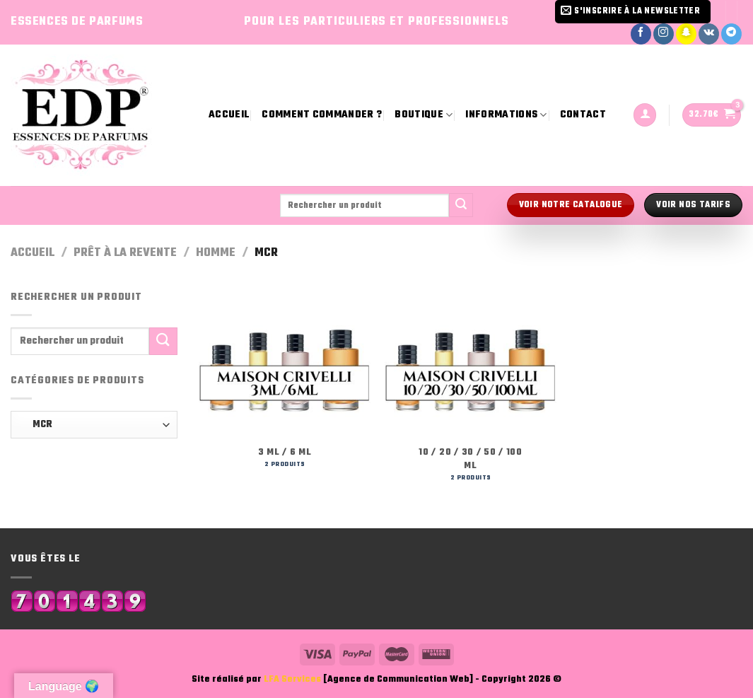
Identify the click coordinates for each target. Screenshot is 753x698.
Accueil (229, 115)
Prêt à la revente (125, 252)
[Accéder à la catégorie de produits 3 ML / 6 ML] (284, 385)
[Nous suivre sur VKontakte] (709, 34)
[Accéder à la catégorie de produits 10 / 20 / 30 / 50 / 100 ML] (470, 391)
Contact (583, 115)
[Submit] (461, 205)
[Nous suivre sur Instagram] (663, 34)
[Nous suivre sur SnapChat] (686, 34)
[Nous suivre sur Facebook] (641, 34)
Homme (215, 252)
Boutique (424, 115)
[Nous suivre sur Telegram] (731, 34)
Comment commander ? (322, 115)
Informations (506, 115)
